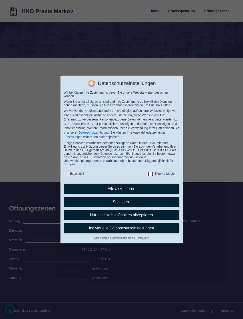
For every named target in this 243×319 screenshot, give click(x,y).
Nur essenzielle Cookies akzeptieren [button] (121, 215)
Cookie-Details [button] (102, 238)
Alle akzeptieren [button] (121, 189)
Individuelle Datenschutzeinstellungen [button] (121, 228)
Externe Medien (162, 173)
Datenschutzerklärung (93, 132)
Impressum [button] (143, 238)
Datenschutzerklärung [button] (123, 238)
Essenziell (74, 173)
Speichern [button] (121, 202)
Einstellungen (73, 137)
